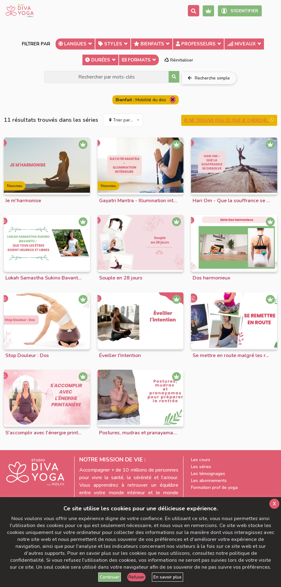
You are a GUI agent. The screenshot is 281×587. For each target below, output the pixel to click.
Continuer (109, 577)
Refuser (136, 577)
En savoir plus (167, 577)
